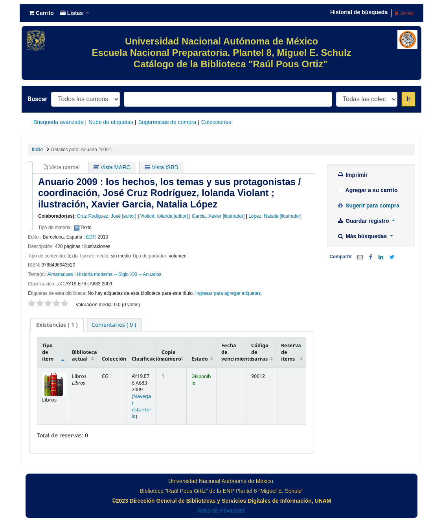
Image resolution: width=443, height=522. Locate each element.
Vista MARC (112, 167)
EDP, (91, 237)
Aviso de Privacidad (221, 510)
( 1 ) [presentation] (57, 324)
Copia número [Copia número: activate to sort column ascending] (171, 355)
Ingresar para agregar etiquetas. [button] (228, 293)
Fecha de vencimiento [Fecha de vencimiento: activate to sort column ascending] (233, 352)
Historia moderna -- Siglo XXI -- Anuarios (119, 274)
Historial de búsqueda (359, 12)
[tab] (57, 324)
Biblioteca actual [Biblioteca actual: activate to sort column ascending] (84, 355)
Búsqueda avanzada (58, 122)
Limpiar (404, 13)
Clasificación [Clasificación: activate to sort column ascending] (144, 358)
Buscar (37, 99)
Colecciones (216, 122)
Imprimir (352, 175)
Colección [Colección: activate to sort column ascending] (114, 358)
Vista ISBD (161, 167)
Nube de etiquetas (110, 122)
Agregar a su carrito (367, 190)
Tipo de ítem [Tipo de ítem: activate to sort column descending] (47, 352)
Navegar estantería (141, 406)
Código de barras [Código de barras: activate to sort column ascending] (259, 352)
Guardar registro (363, 221)
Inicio (37, 149)
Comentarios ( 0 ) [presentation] (114, 324)
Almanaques (60, 274)
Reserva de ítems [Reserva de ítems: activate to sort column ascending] (291, 352)
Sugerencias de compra (167, 122)
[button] (41, 13)
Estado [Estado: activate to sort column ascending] (199, 358)
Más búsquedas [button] (362, 236)
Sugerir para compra (368, 205)
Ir (408, 99)
